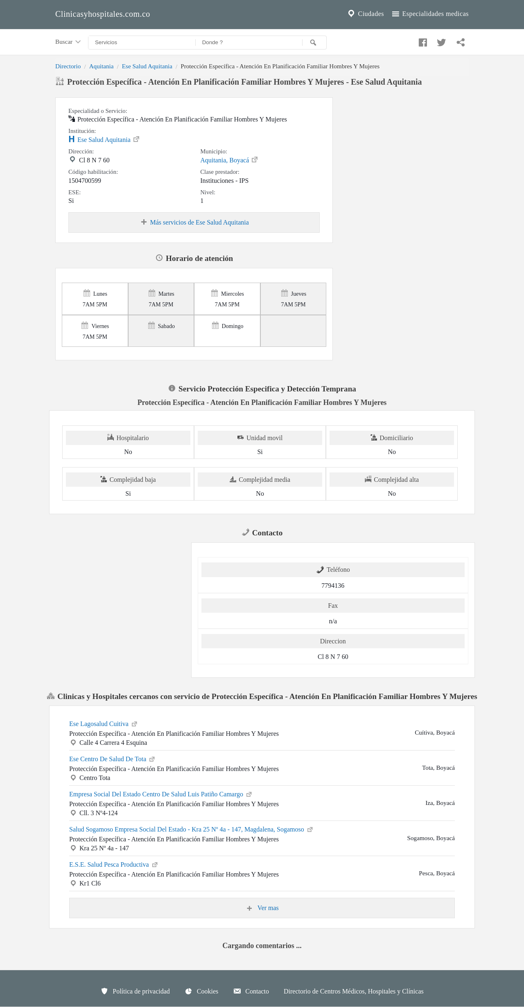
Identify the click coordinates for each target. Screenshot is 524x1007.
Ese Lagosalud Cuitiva (103, 723)
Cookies (201, 991)
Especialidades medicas (430, 14)
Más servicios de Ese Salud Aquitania (194, 222)
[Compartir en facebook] (422, 40)
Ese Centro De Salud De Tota (112, 758)
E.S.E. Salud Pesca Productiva (114, 864)
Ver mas (262, 908)
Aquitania (101, 66)
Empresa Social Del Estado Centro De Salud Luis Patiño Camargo (161, 793)
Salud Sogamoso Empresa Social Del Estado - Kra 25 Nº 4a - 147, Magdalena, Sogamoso (191, 829)
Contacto (251, 991)
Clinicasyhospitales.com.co (102, 13)
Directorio (68, 66)
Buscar (68, 42)
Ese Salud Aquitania (147, 66)
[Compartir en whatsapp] (460, 40)
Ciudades (365, 14)
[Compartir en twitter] (440, 40)
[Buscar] (314, 42)
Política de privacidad (135, 991)
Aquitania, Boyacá (229, 159)
